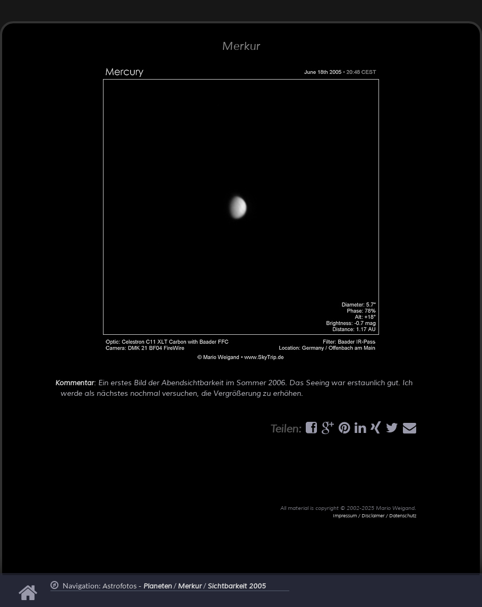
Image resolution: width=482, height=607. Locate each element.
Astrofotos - (137, 586)
